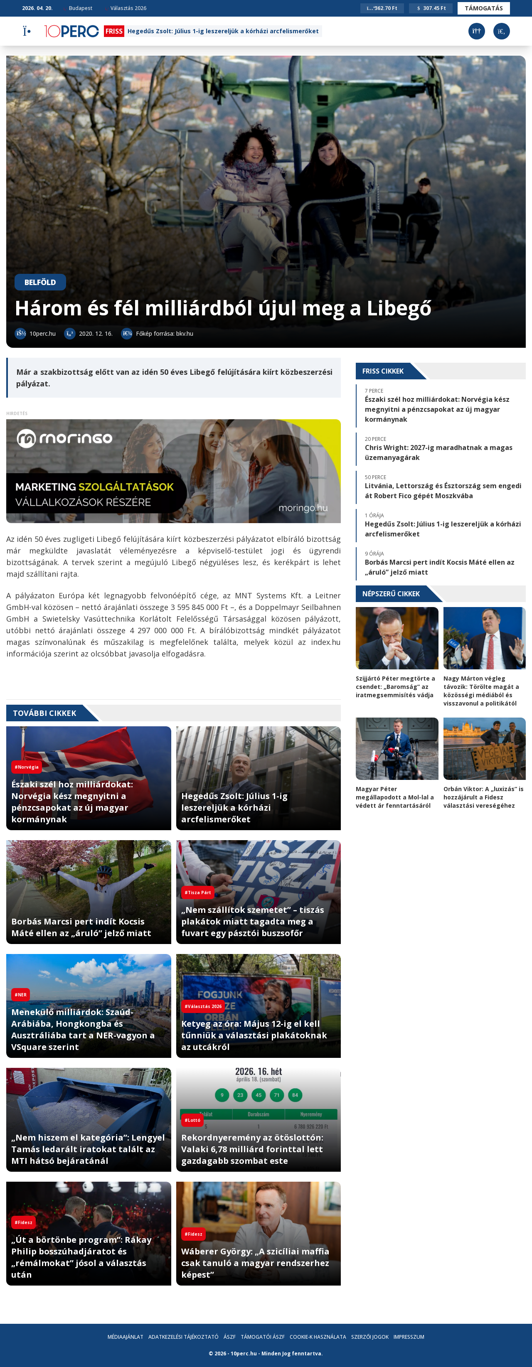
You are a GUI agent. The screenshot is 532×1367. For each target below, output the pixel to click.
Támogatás (484, 8)
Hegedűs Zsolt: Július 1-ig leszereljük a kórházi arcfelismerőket (223, 31)
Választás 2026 (125, 8)
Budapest (77, 8)
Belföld (40, 282)
